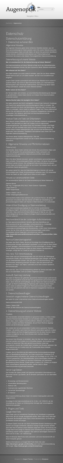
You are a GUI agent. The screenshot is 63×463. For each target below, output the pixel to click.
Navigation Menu (31, 16)
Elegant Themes (28, 459)
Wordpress (45, 459)
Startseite (9, 23)
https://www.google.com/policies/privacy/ (28, 446)
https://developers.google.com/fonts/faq (19, 444)
